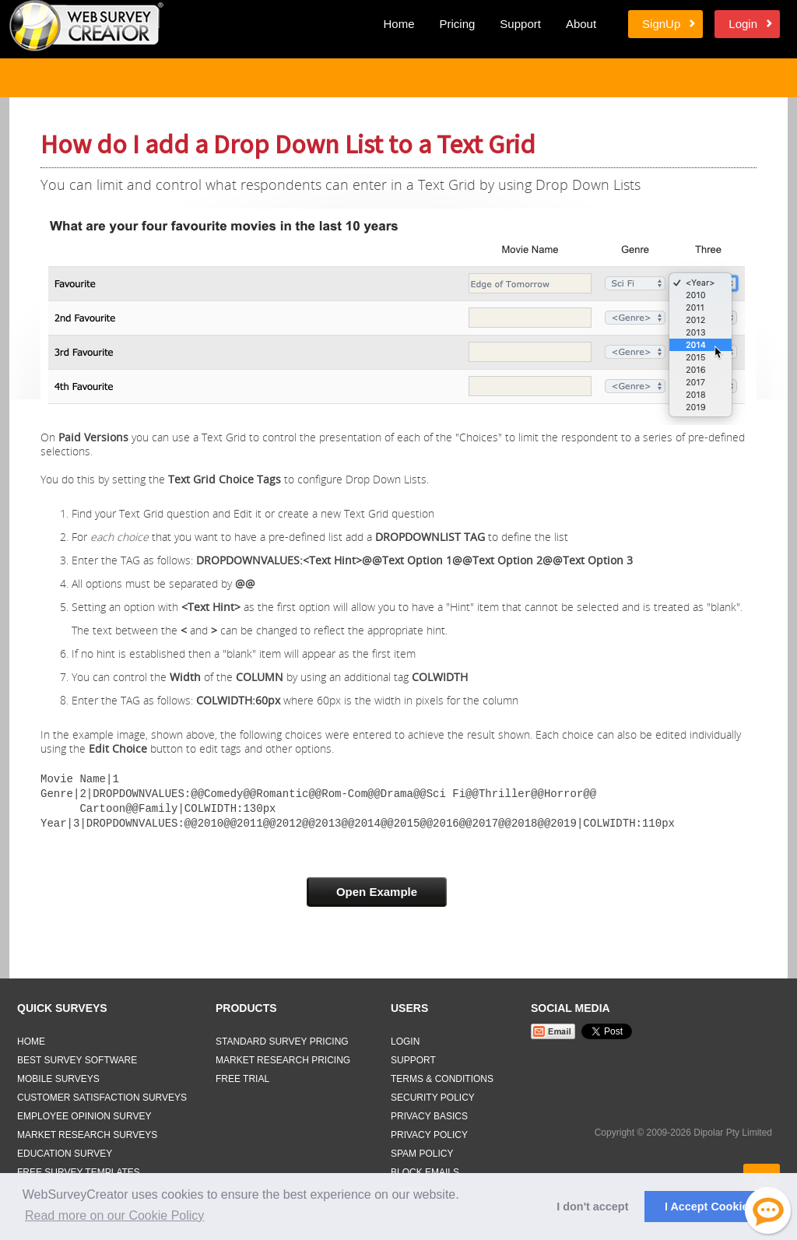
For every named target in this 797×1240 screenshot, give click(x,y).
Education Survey (64, 1150)
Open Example (376, 888)
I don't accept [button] (592, 1206)
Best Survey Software (77, 1057)
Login (743, 23)
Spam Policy (422, 1150)
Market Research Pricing (283, 1057)
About (581, 23)
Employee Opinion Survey (84, 1113)
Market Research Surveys (87, 1131)
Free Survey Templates (78, 1169)
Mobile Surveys (58, 1075)
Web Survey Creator (86, 25)
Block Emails (425, 1169)
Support (520, 23)
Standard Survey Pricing (282, 1038)
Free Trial (242, 1075)
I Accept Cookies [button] (709, 1206)
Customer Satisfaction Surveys (102, 1094)
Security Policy (433, 1094)
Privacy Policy (429, 1131)
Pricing (457, 23)
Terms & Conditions (442, 1075)
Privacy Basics (429, 1113)
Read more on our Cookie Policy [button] (114, 1215)
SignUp (661, 23)
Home (398, 23)
